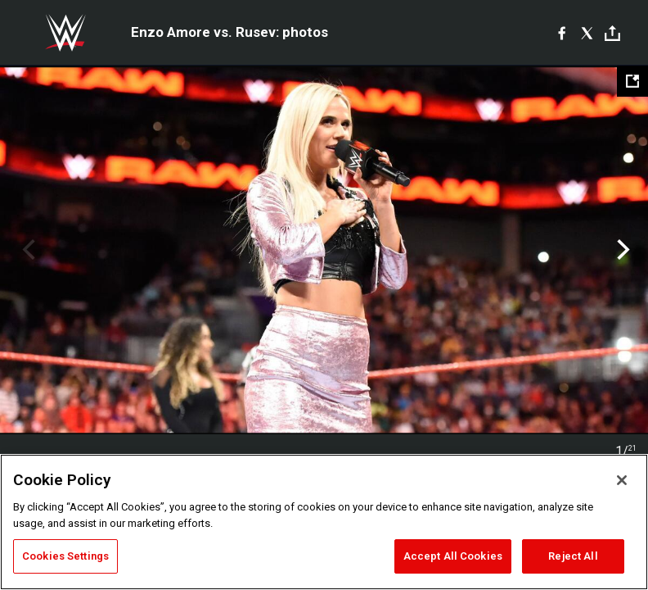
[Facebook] (561, 33)
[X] (587, 33)
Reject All (572, 556)
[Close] (622, 480)
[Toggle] (612, 33)
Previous (26, 250)
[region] (324, 522)
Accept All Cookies (452, 556)
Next (621, 250)
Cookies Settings (65, 556)
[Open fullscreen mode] (632, 81)
